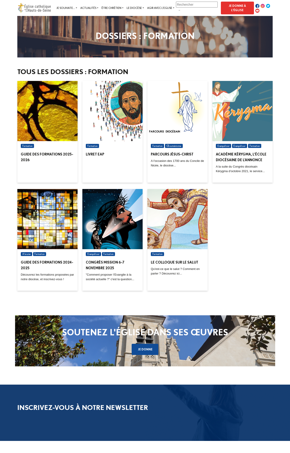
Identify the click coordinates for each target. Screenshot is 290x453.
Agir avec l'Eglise (159, 7)
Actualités (88, 7)
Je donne (145, 349)
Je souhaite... (65, 7)
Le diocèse (134, 7)
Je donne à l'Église (237, 8)
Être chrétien (111, 7)
